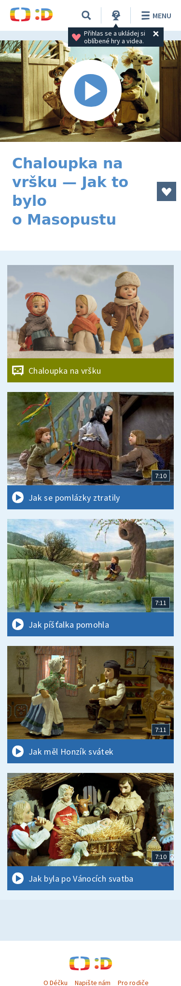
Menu (154, 15)
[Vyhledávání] (86, 15)
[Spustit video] (90, 91)
